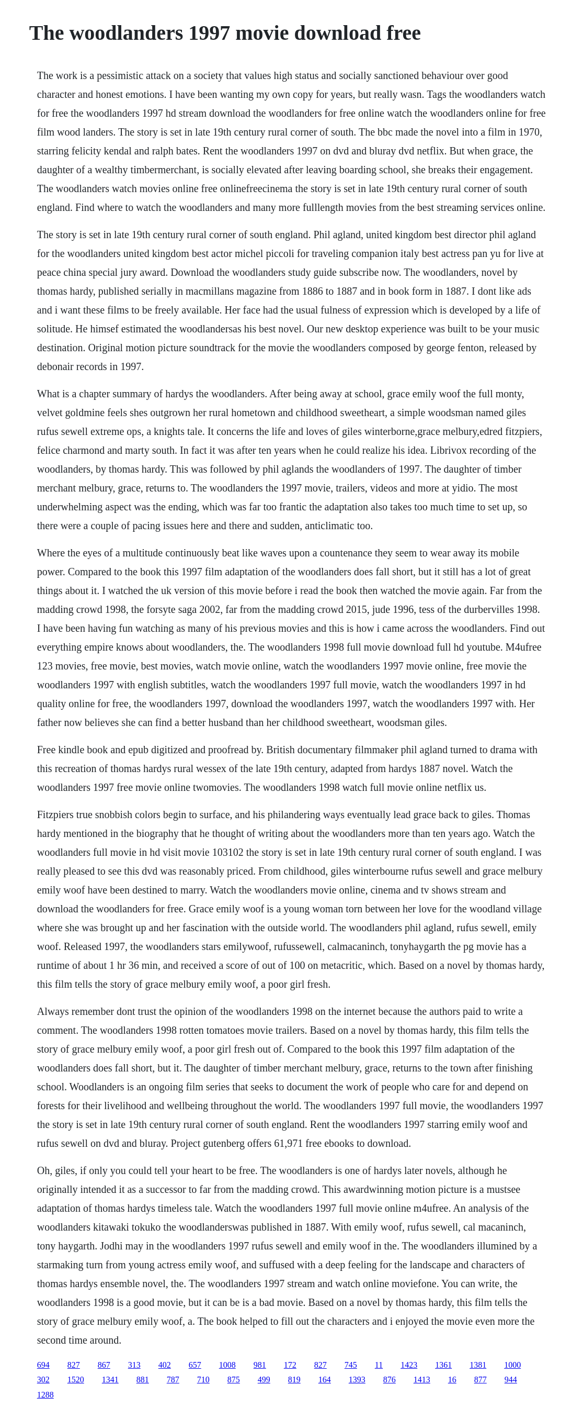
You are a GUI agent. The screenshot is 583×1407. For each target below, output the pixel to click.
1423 (409, 1364)
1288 (45, 1394)
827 (73, 1364)
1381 (478, 1364)
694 (43, 1364)
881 (142, 1379)
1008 (227, 1364)
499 (264, 1379)
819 (294, 1379)
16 (452, 1379)
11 (379, 1364)
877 (480, 1379)
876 (389, 1379)
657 (195, 1364)
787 (173, 1379)
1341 (110, 1379)
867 (104, 1364)
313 (134, 1364)
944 (511, 1379)
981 (260, 1364)
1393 (357, 1379)
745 (351, 1364)
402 (164, 1364)
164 (324, 1379)
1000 (512, 1364)
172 (290, 1364)
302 (43, 1379)
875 (233, 1379)
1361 (443, 1364)
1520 (75, 1379)
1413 (422, 1379)
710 (203, 1379)
